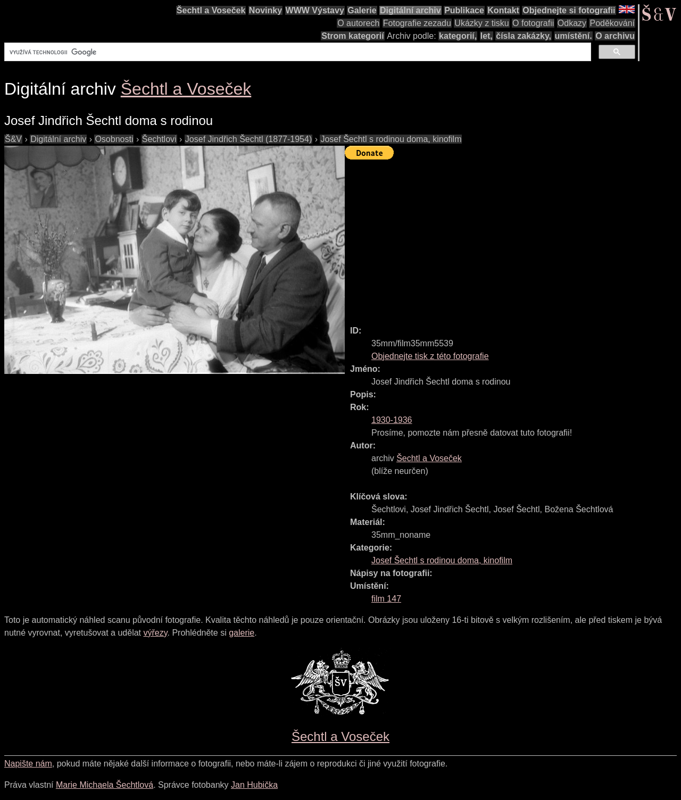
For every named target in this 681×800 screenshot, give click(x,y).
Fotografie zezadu (417, 23)
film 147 (386, 598)
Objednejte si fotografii (568, 10)
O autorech (358, 23)
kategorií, (458, 35)
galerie (241, 632)
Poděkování (612, 23)
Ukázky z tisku (481, 23)
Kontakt (503, 10)
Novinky (265, 10)
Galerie (361, 10)
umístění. (573, 35)
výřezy (155, 632)
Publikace (464, 10)
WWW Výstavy (315, 10)
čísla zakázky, (523, 35)
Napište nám (28, 763)
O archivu (615, 35)
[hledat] (297, 52)
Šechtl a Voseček (211, 10)
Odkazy (572, 23)
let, (486, 35)
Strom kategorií (352, 35)
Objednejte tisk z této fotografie (430, 356)
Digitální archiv (410, 10)
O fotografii (533, 23)
